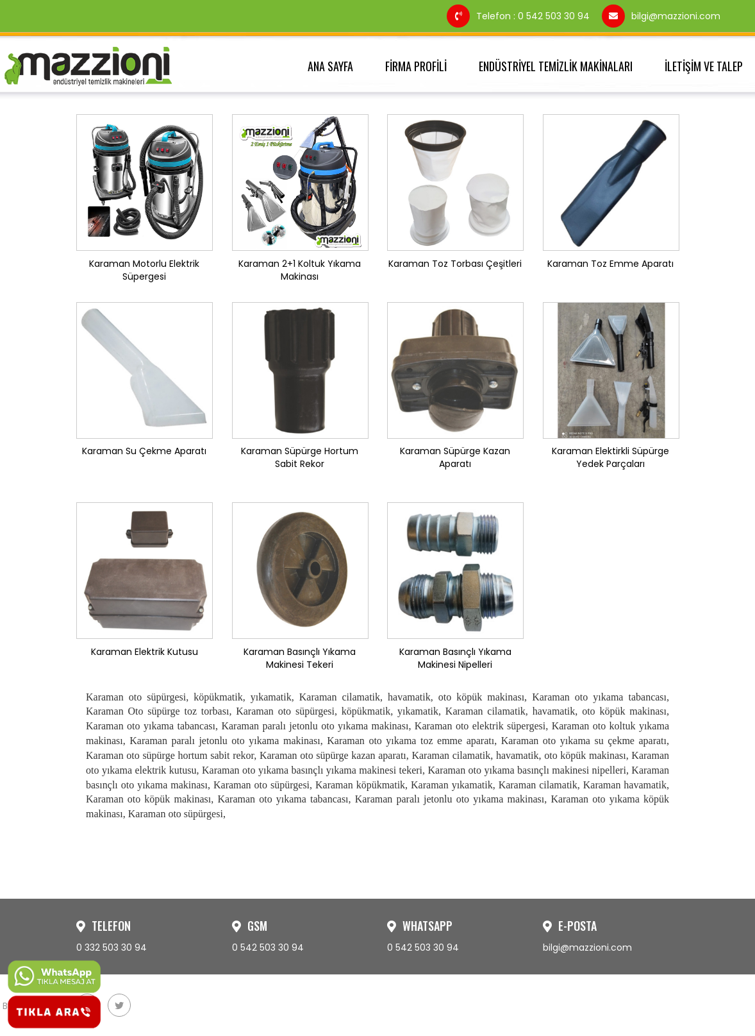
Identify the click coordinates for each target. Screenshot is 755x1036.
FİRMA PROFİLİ (416, 66)
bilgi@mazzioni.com (661, 16)
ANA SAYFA (330, 66)
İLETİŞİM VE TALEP (704, 66)
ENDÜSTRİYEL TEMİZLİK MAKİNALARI (556, 66)
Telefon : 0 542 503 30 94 (519, 16)
